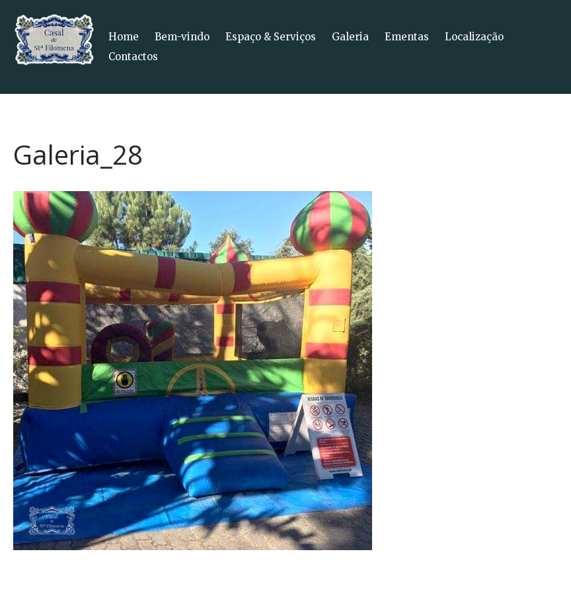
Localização (474, 36)
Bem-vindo (182, 36)
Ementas (407, 36)
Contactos (133, 56)
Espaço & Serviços (270, 36)
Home (123, 36)
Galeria (350, 36)
